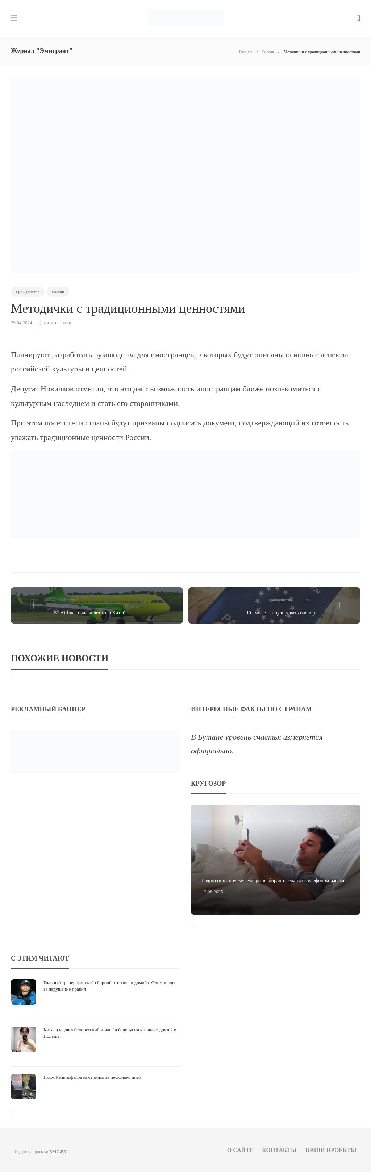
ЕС (307, 599)
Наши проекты (331, 1150)
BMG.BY (58, 1151)
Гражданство (27, 291)
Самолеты (68, 599)
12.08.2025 (212, 891)
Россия (268, 51)
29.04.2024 (21, 322)
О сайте (240, 1150)
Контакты (279, 1150)
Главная (245, 51)
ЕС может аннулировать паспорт (282, 613)
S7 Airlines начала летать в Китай (90, 613)
